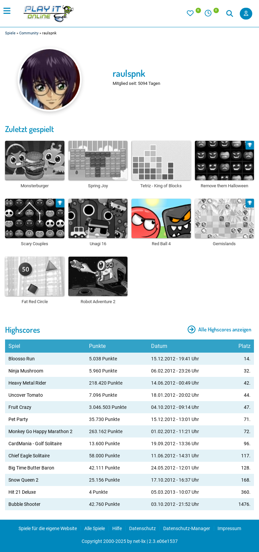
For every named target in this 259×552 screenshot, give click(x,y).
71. (247, 419)
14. (247, 358)
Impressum (229, 528)
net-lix (139, 541)
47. (247, 407)
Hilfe (117, 528)
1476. (244, 504)
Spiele (10, 33)
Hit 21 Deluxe (22, 492)
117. (246, 455)
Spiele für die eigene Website (48, 528)
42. (247, 383)
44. (247, 395)
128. (246, 467)
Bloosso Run (21, 358)
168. (246, 480)
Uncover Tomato (25, 395)
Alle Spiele (94, 528)
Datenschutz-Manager (186, 528)
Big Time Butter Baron (31, 467)
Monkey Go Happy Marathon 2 (40, 431)
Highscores (22, 329)
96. (247, 443)
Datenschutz (142, 528)
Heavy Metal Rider (27, 383)
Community (28, 33)
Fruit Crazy (19, 407)
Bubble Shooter (24, 504)
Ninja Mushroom (25, 371)
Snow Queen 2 (23, 480)
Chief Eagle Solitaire (29, 455)
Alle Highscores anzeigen (219, 329)
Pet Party (18, 419)
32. (247, 371)
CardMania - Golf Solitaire (35, 443)
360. (246, 492)
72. (247, 431)
